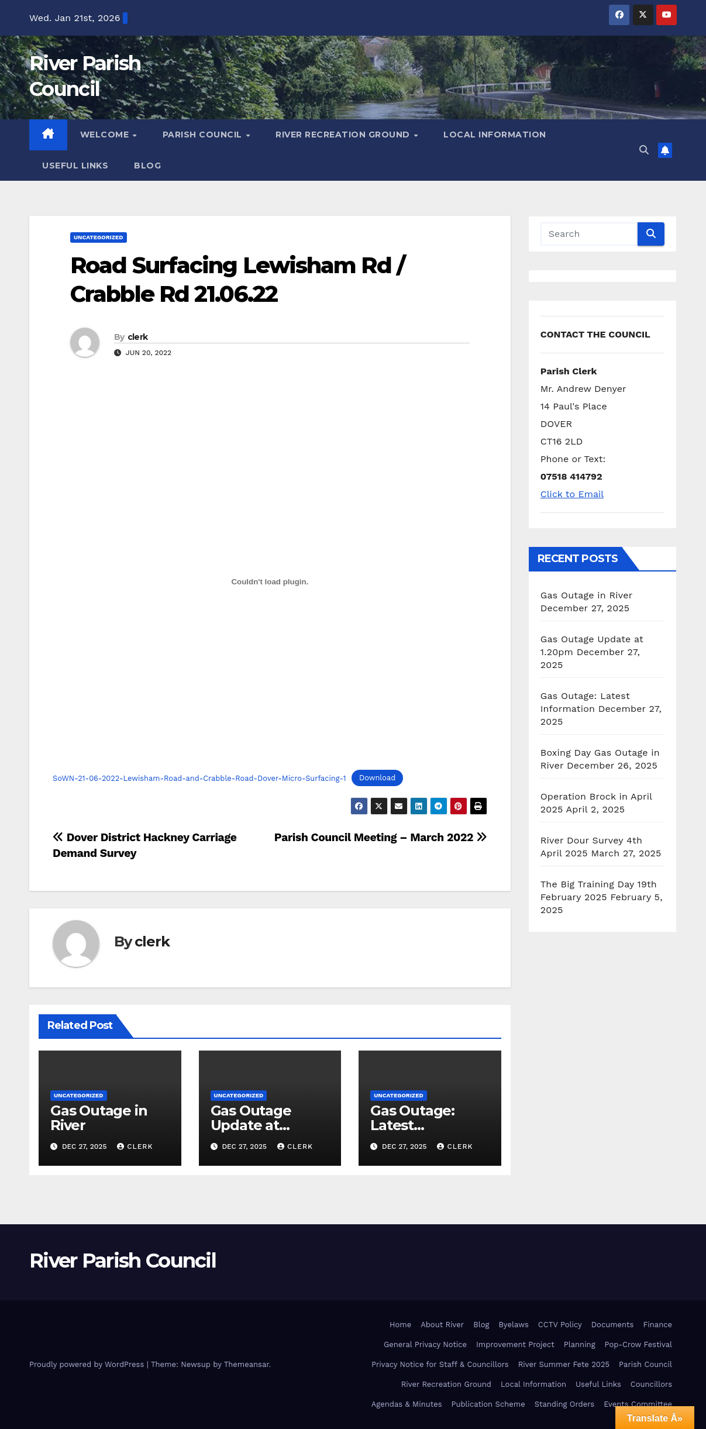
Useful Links (75, 165)
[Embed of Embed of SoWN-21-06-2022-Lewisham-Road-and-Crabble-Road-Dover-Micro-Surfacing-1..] (270, 582)
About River (442, 1324)
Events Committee (638, 1404)
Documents (612, 1324)
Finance (657, 1324)
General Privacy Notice (425, 1344)
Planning (579, 1344)
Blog (147, 165)
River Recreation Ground (343, 134)
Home (400, 1324)
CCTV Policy (560, 1324)
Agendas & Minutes (406, 1404)
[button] (644, 150)
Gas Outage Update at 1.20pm (251, 1125)
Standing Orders (564, 1404)
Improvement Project (515, 1344)
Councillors (651, 1384)
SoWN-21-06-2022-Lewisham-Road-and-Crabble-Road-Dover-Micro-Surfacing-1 (199, 778)
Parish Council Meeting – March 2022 (380, 837)
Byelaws (513, 1324)
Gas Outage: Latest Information (412, 1125)
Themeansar (246, 1364)
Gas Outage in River (98, 1118)
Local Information (494, 134)
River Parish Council (122, 1260)
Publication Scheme (488, 1404)
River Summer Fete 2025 (563, 1364)
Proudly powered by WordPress (88, 1364)
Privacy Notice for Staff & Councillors (440, 1364)
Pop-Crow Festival (638, 1344)
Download (377, 778)
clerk (138, 337)
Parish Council (204, 134)
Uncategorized (98, 237)
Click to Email (572, 494)
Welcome (106, 134)
